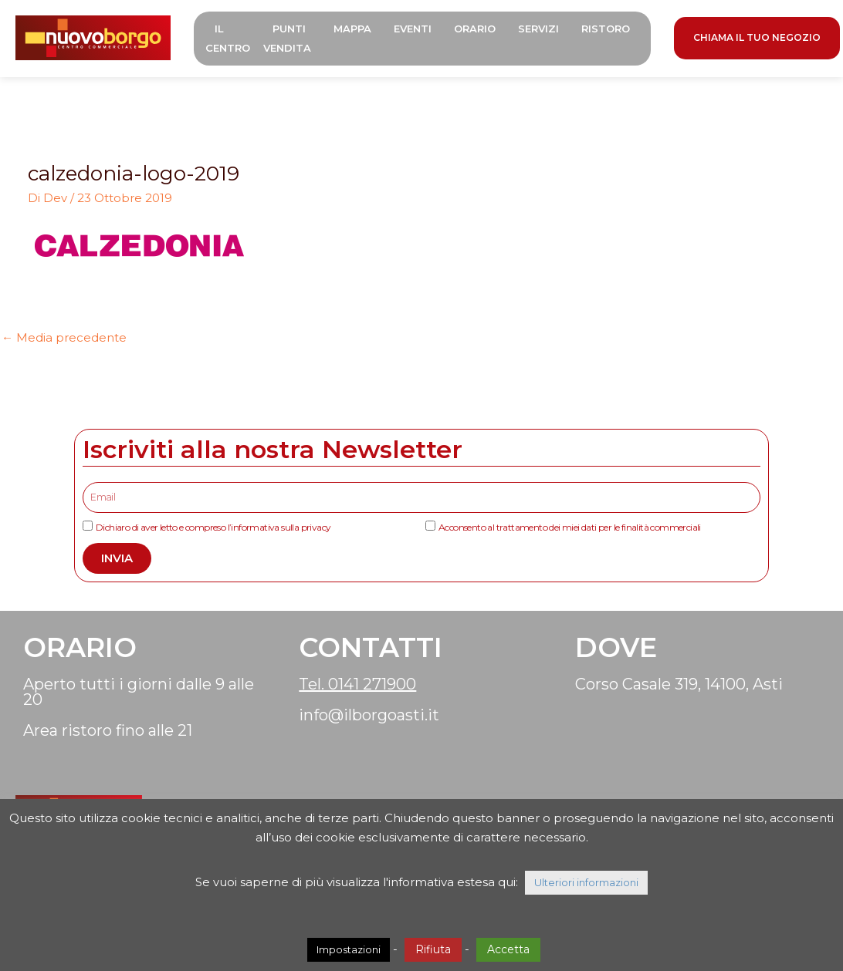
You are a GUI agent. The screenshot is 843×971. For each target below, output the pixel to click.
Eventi (416, 28)
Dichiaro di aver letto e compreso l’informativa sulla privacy (213, 527)
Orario (478, 28)
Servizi (541, 28)
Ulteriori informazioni (586, 882)
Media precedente (64, 337)
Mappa (355, 28)
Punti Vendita (290, 38)
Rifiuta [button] (433, 949)
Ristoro (608, 28)
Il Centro (230, 38)
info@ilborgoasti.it (369, 715)
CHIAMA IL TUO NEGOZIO (760, 37)
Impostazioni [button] (349, 949)
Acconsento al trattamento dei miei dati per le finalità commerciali (569, 527)
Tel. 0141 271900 (357, 684)
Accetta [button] (508, 949)
